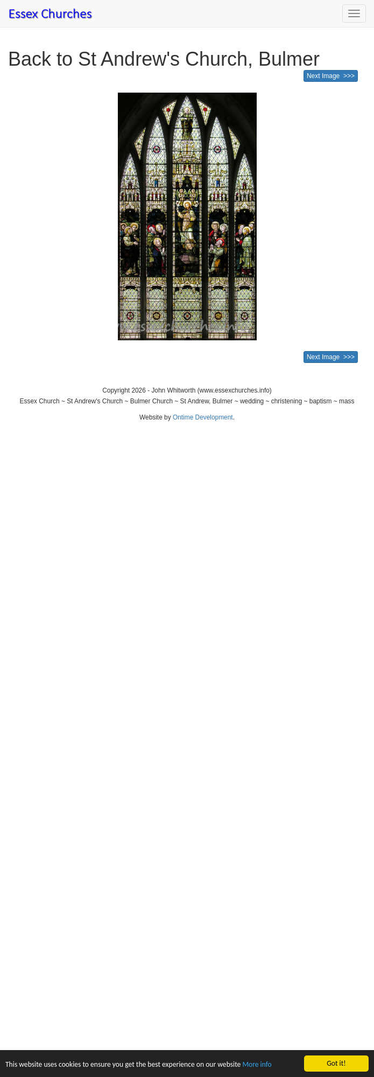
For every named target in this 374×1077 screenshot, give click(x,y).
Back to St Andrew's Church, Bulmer (164, 59)
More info (256, 1064)
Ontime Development (203, 417)
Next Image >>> (331, 76)
